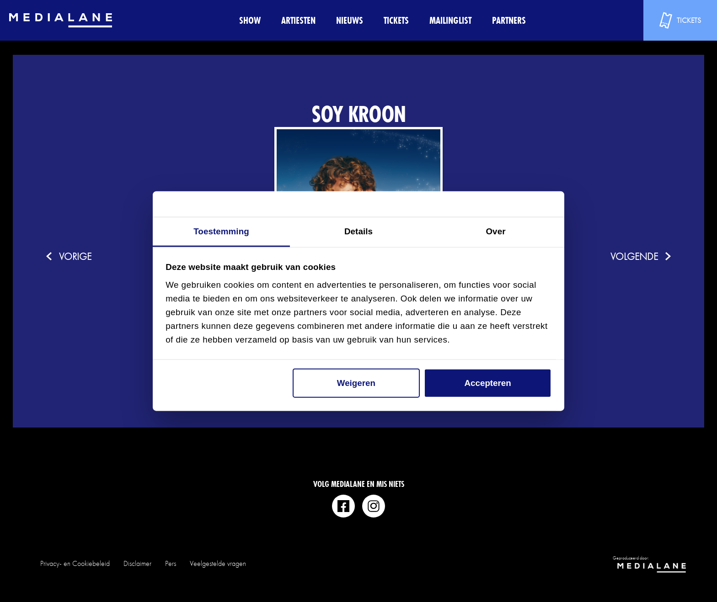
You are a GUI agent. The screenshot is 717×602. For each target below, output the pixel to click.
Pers (170, 563)
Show (250, 20)
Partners (509, 20)
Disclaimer (137, 563)
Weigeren (356, 383)
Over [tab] (495, 231)
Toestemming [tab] (221, 231)
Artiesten (298, 20)
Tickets (396, 20)
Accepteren (488, 383)
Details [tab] (358, 231)
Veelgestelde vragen (218, 563)
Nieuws (349, 20)
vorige (75, 256)
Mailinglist (450, 20)
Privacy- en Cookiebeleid (75, 563)
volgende (634, 256)
